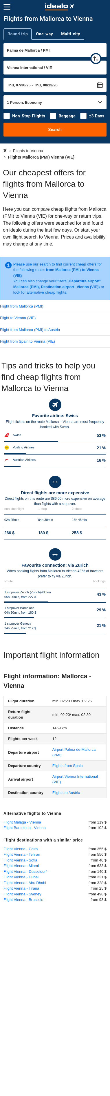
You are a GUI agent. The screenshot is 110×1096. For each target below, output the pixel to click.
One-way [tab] (44, 34)
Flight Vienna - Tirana (21, 888)
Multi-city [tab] (70, 34)
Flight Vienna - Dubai (20, 877)
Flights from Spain (67, 766)
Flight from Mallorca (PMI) (21, 306)
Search (55, 129)
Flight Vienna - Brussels (23, 899)
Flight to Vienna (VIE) (18, 318)
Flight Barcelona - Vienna (24, 828)
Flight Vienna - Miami (21, 866)
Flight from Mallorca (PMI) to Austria (30, 330)
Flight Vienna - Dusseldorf (25, 871)
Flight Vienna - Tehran (21, 854)
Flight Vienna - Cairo (20, 849)
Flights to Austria (66, 792)
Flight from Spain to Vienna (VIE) (27, 341)
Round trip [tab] (18, 34)
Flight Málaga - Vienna (22, 822)
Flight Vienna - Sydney (22, 894)
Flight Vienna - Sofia (20, 860)
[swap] (95, 58)
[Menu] (7, 7)
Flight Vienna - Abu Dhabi (24, 883)
